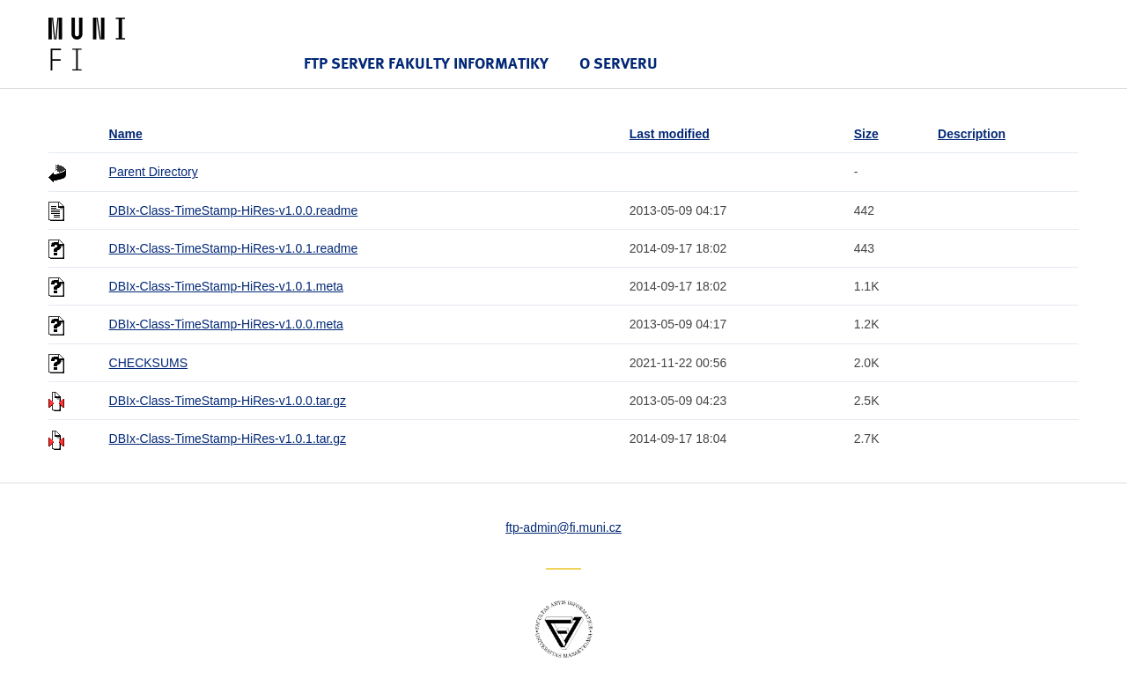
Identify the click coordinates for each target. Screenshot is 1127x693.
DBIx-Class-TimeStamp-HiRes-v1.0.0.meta (226, 324)
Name (126, 134)
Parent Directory (153, 172)
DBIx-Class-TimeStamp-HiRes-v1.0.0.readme (233, 210)
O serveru (618, 63)
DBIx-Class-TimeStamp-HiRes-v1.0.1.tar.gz (227, 438)
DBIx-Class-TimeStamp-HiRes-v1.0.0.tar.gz (227, 401)
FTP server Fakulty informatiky (426, 63)
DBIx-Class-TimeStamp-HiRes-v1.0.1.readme (233, 248)
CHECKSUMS (148, 363)
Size (866, 134)
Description (971, 134)
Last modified (670, 134)
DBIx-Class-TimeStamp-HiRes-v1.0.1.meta (226, 286)
